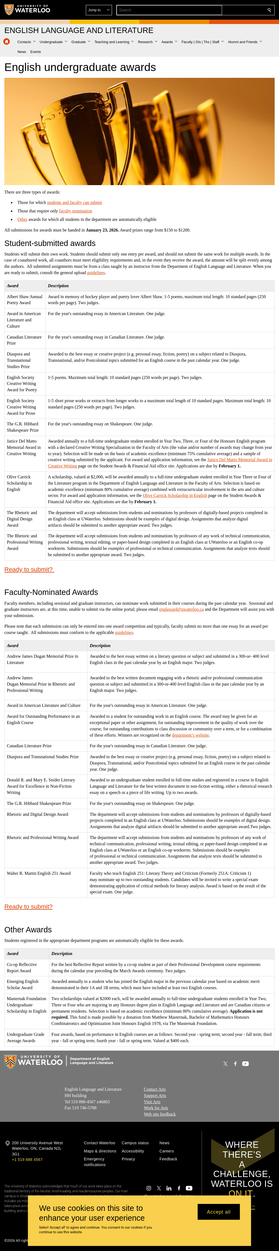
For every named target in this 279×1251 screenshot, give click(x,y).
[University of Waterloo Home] (27, 9)
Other (22, 219)
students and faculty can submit (74, 202)
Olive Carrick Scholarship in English (175, 495)
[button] (230, 10)
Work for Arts (156, 1108)
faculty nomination (75, 211)
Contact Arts (155, 1089)
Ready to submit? (29, 569)
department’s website (190, 735)
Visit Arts (152, 1101)
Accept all (219, 1211)
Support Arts (155, 1095)
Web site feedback (160, 1114)
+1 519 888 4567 (27, 1159)
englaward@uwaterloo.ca (181, 609)
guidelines (96, 272)
